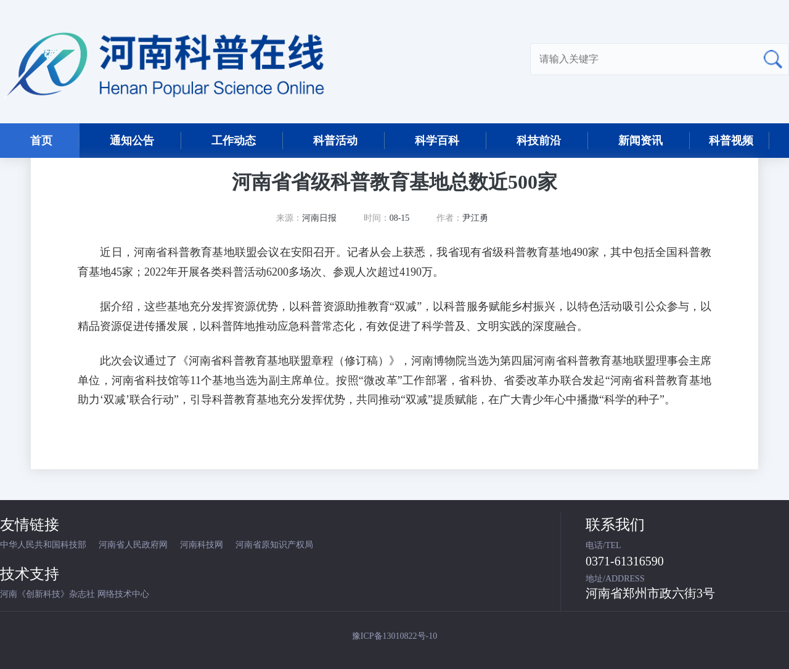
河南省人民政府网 (133, 544)
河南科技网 (201, 544)
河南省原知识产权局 (274, 544)
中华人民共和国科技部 (43, 544)
